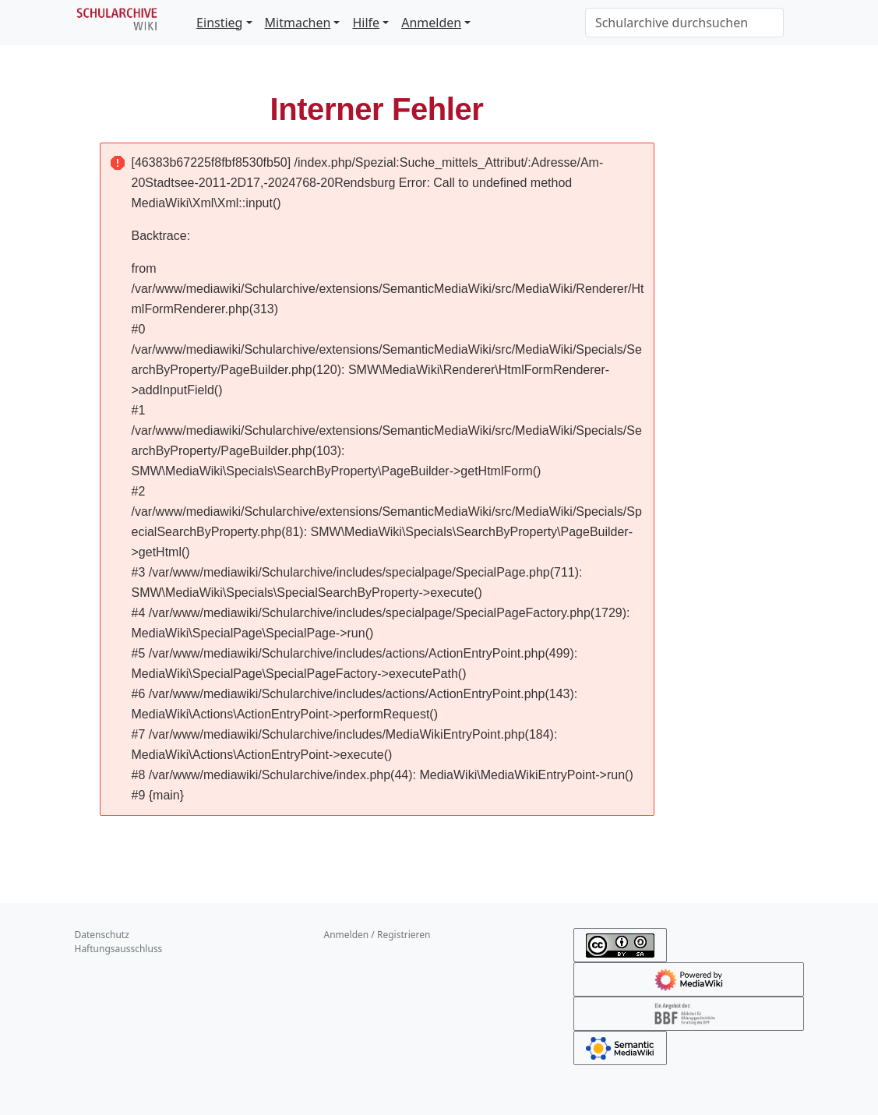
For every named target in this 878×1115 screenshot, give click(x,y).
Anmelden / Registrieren (377, 934)
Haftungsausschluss (119, 948)
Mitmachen (298, 22)
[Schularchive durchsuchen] (684, 22)
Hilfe (365, 22)
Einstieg (219, 22)
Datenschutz (102, 934)
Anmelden (431, 22)
